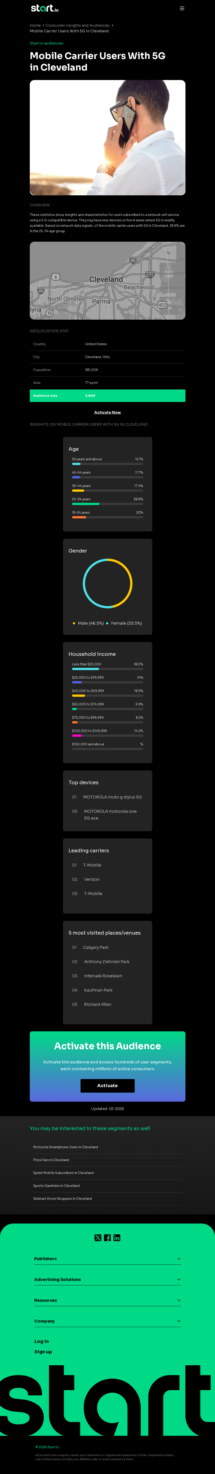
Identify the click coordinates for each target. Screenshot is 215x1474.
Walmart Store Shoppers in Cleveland (62, 1199)
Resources (45, 1300)
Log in (41, 1341)
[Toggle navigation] (181, 8)
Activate (107, 1086)
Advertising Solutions (57, 1279)
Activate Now (107, 412)
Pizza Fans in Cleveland (51, 1160)
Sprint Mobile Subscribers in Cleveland (63, 1173)
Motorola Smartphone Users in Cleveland (65, 1147)
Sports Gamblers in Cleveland (56, 1186)
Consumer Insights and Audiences (78, 25)
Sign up (43, 1352)
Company (44, 1321)
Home (35, 25)
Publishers (45, 1258)
